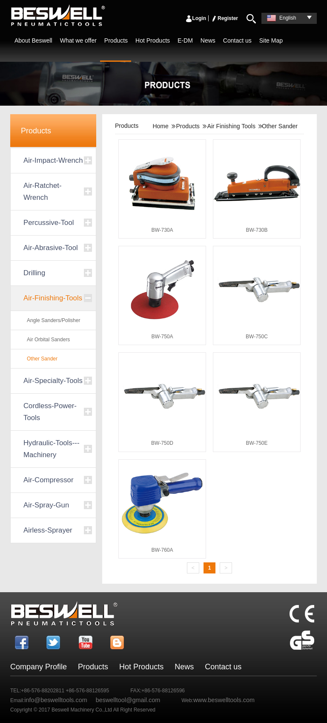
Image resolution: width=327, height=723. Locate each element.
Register (224, 18)
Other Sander (42, 359)
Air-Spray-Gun (46, 505)
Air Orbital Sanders (48, 340)
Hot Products (152, 40)
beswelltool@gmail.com (128, 700)
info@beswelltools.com (55, 700)
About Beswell (33, 40)
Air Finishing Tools (231, 126)
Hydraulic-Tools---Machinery (51, 449)
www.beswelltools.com (224, 700)
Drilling (34, 273)
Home (160, 126)
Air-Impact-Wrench (53, 160)
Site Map (271, 40)
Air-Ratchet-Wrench (42, 191)
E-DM (185, 40)
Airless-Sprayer (47, 530)
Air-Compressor (48, 480)
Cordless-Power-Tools (50, 412)
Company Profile (38, 667)
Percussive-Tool (48, 223)
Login (195, 18)
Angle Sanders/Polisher (53, 320)
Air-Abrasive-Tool (50, 248)
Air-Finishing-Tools (52, 298)
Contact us (237, 40)
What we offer (78, 40)
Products (116, 40)
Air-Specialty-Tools (53, 381)
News (208, 40)
